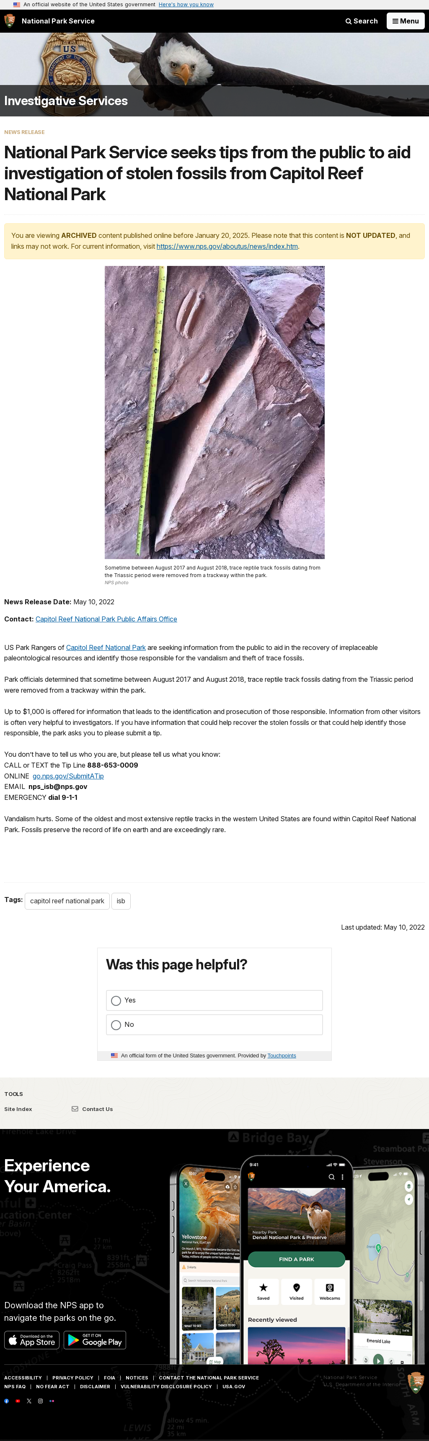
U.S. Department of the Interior (362, 1384)
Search (362, 21)
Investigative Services (65, 100)
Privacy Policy (72, 1378)
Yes (130, 1000)
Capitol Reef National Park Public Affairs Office (106, 619)
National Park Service (350, 1377)
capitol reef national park (67, 901)
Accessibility (23, 1378)
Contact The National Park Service (209, 1378)
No (129, 1024)
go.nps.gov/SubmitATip (68, 776)
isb (121, 901)
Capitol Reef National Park (106, 647)
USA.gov (233, 1386)
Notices (137, 1378)
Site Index (18, 1109)
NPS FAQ (15, 1386)
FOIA (109, 1378)
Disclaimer (95, 1386)
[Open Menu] (406, 21)
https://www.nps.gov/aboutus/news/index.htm (227, 246)
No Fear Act (53, 1386)
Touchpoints (282, 1055)
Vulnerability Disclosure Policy (166, 1386)
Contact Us (92, 1109)
